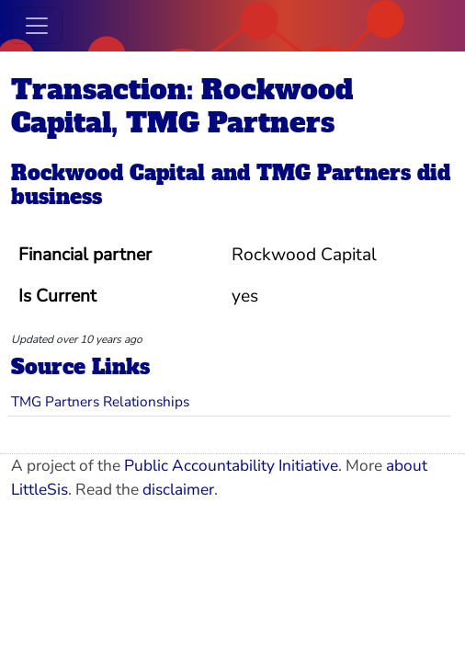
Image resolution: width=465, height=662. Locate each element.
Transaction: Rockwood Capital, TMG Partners (182, 106)
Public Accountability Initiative (231, 465)
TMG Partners (333, 173)
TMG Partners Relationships (100, 401)
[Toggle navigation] (36, 25)
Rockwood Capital (108, 173)
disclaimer (178, 489)
